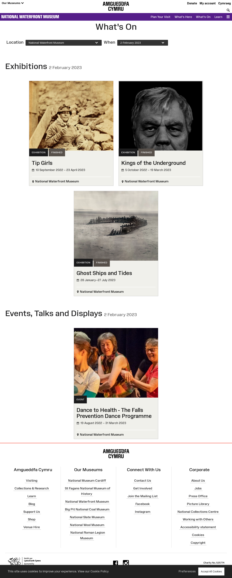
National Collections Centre (198, 511)
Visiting (31, 480)
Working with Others (198, 519)
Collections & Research (31, 488)
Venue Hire (31, 527)
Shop (31, 519)
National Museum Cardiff (87, 480)
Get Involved (142, 488)
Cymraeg (224, 3)
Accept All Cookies (211, 571)
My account (208, 3)
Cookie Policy (99, 571)
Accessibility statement (198, 527)
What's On (203, 16)
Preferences (187, 571)
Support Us (31, 511)
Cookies (198, 535)
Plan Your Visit (160, 16)
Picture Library (198, 504)
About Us (198, 480)
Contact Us (142, 480)
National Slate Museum (87, 517)
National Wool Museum (87, 525)
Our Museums (13, 3)
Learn (218, 16)
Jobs (198, 488)
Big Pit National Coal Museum (87, 509)
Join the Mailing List (143, 496)
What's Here (183, 16)
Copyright (198, 542)
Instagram (142, 511)
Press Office (198, 496)
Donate (192, 3)
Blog (31, 504)
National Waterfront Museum (30, 16)
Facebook (142, 504)
